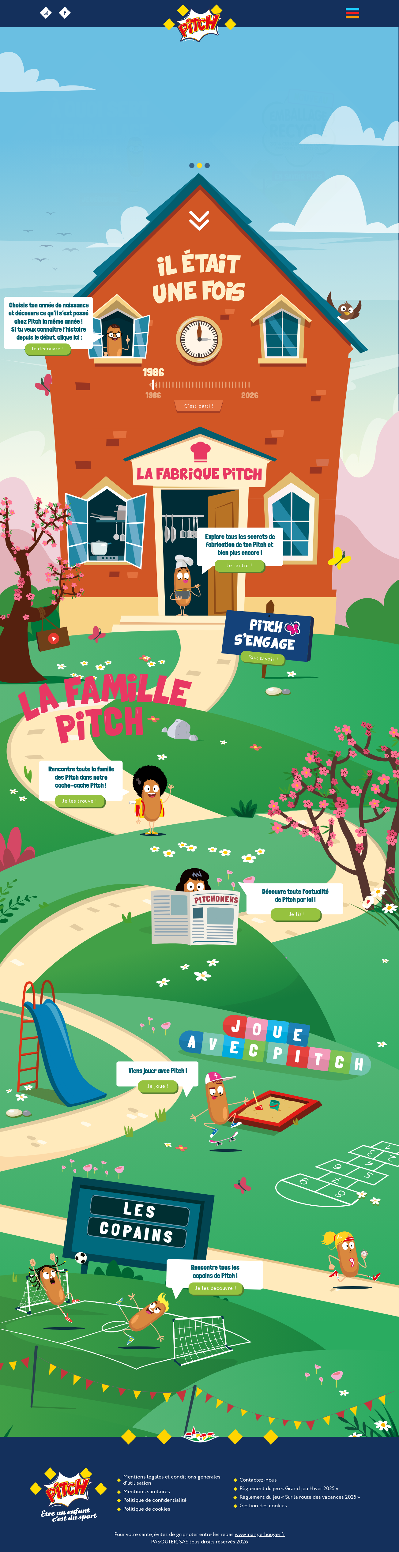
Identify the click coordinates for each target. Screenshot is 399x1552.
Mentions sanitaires (146, 1491)
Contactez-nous (258, 1480)
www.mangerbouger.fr (260, 1534)
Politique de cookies (146, 1509)
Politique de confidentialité (154, 1500)
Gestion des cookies (263, 1506)
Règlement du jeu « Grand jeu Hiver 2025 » (288, 1488)
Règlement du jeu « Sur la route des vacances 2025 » (299, 1497)
